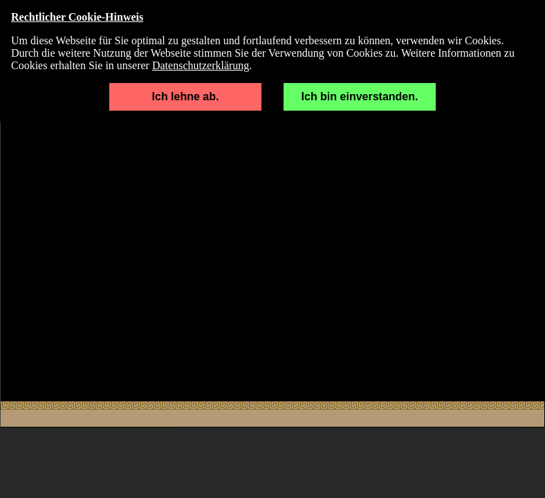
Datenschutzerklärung (200, 65)
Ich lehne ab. (185, 96)
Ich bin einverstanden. (360, 96)
